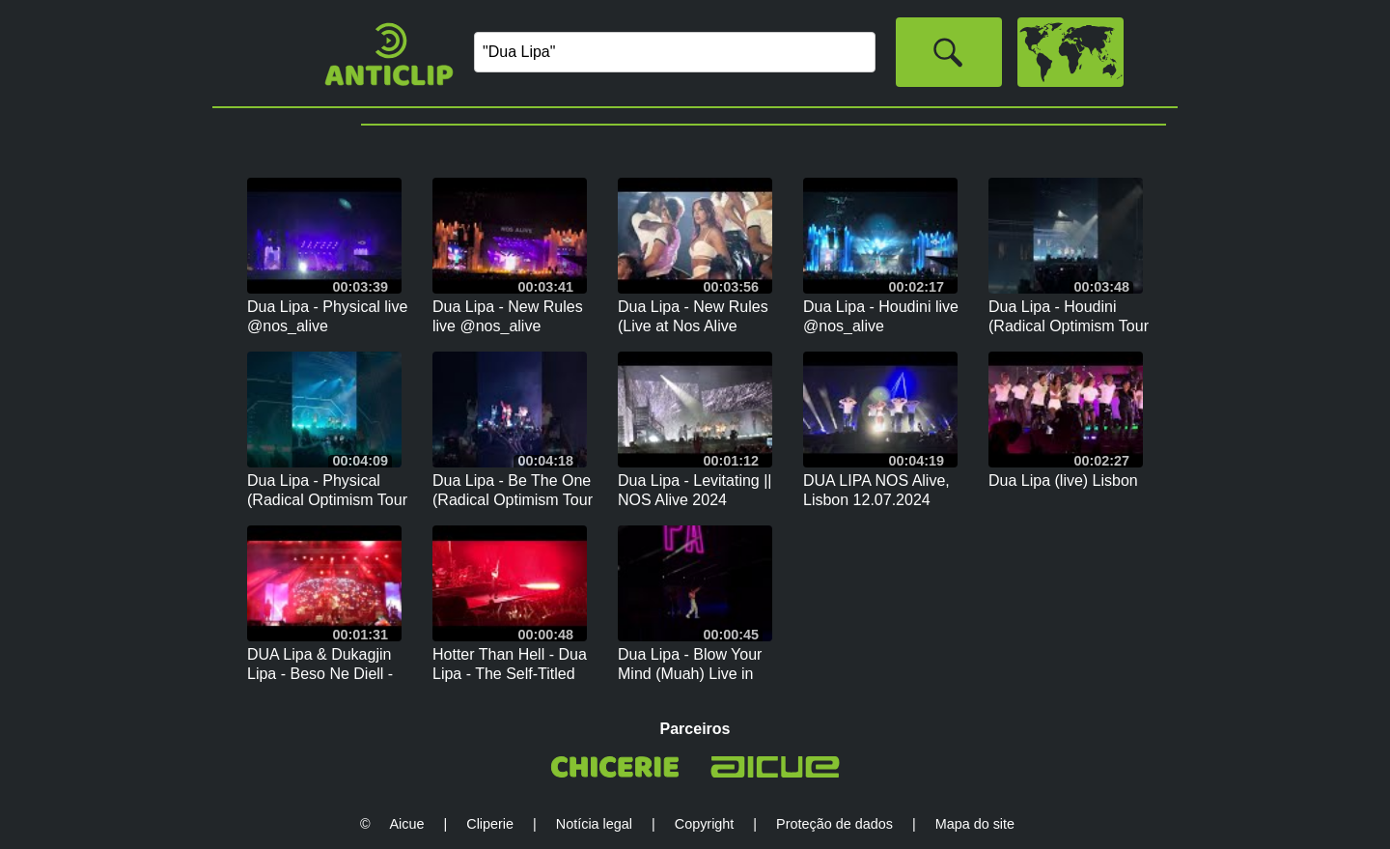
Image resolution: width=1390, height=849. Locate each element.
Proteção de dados (834, 824)
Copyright (705, 824)
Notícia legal (594, 824)
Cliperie (490, 824)
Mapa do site (975, 824)
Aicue (407, 824)
